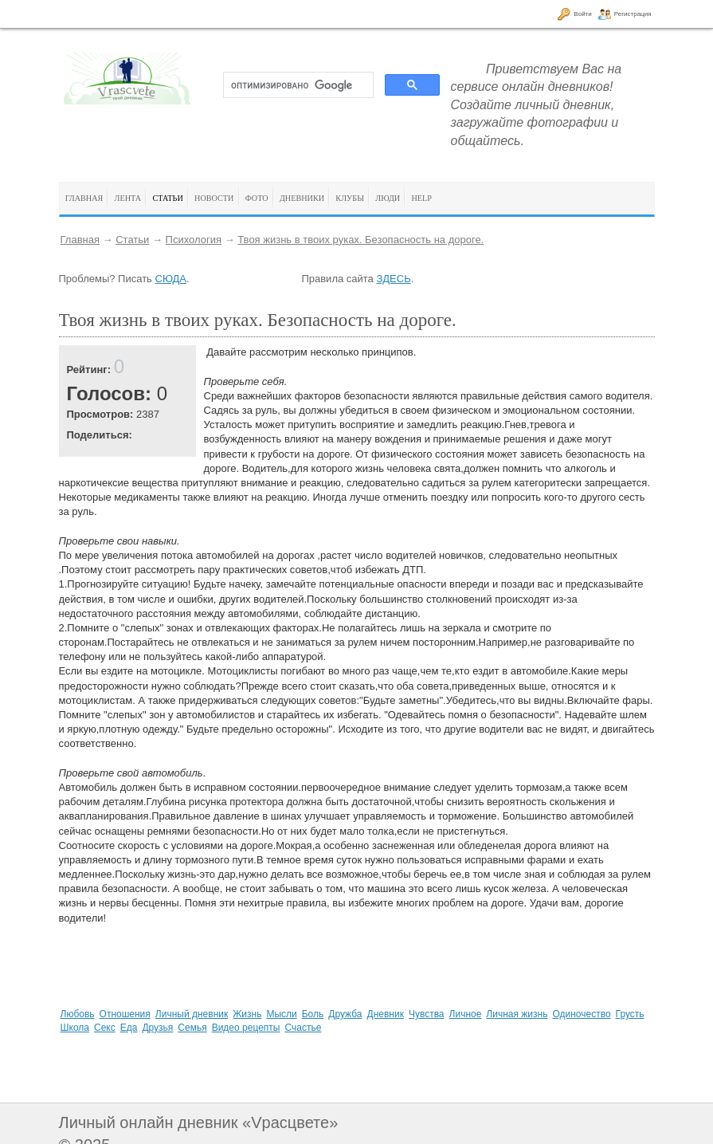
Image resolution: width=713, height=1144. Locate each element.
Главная (80, 240)
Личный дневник (191, 1014)
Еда (129, 1027)
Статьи (132, 240)
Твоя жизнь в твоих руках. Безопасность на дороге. (360, 240)
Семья (192, 1027)
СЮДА (170, 279)
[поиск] (296, 85)
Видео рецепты (246, 1027)
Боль (313, 1014)
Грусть (630, 1014)
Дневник (385, 1014)
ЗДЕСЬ (393, 279)
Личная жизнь (516, 1014)
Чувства (427, 1014)
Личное (465, 1014)
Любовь (78, 1014)
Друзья (157, 1027)
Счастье (302, 1027)
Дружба (345, 1014)
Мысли (281, 1014)
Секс (105, 1027)
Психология (193, 240)
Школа (75, 1027)
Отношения (125, 1014)
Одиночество (581, 1014)
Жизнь (247, 1014)
